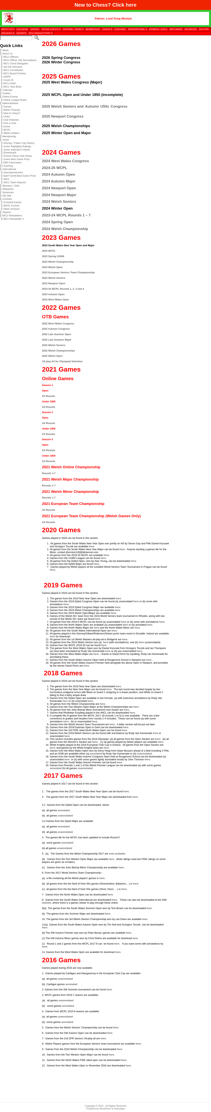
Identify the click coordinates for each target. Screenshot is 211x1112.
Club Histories (11, 119)
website (46, 902)
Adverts (6, 212)
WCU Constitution (13, 70)
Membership (9, 136)
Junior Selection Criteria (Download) (16, 151)
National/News (10, 103)
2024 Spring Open (57, 222)
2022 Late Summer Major (56, 339)
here (131, 5)
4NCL (6, 179)
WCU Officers (11, 56)
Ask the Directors (12, 66)
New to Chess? (11, 113)
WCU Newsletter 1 (13, 218)
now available (117, 853)
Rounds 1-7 (49, 473)
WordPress (105, 1108)
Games (7, 106)
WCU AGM (9, 83)
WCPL (7, 129)
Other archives (11, 208)
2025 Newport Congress (63, 116)
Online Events (10, 96)
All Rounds (48, 396)
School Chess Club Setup (17, 155)
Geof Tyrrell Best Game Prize (19, 175)
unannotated (144, 753)
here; (158, 738)
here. (53, 569)
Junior (5, 139)
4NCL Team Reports (14, 182)
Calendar (7, 90)
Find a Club (9, 123)
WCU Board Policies (14, 73)
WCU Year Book (12, 86)
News (5, 50)
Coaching (7, 165)
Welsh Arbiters (11, 133)
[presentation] (190, 55)
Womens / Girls (10, 185)
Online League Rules (15, 99)
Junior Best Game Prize (16, 159)
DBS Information (12, 162)
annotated (96, 753)
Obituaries (8, 189)
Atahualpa (119, 1108)
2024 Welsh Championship (65, 229)
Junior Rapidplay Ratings (17, 146)
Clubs (6, 116)
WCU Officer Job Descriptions (20, 60)
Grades (6, 93)
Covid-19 (8, 80)
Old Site (6, 195)
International (9, 169)
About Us (7, 53)
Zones (6, 126)
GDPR (7, 76)
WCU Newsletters (12, 215)
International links (13, 172)
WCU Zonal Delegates (15, 63)
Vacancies (8, 192)
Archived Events (12, 202)
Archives (7, 198)
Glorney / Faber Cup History (18, 143)
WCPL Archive (11, 205)
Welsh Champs (11, 109)
